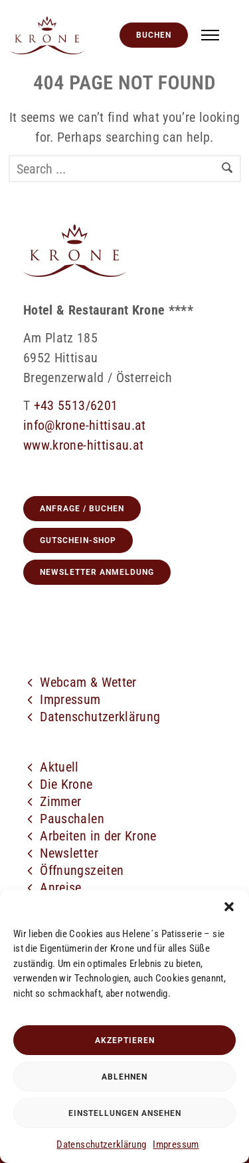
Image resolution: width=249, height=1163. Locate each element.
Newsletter (69, 853)
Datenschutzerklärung (101, 1144)
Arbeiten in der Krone (98, 836)
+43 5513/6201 (76, 405)
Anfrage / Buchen (82, 508)
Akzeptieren (125, 1040)
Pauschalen (72, 819)
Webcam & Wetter (88, 682)
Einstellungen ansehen (124, 1113)
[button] (229, 906)
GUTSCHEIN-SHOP (78, 540)
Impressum (176, 1144)
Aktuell (59, 767)
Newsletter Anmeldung (97, 572)
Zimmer (60, 801)
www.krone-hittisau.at (83, 445)
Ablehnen (124, 1077)
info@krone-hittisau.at (84, 425)
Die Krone (66, 784)
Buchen (153, 35)
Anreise (60, 887)
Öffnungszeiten (82, 870)
